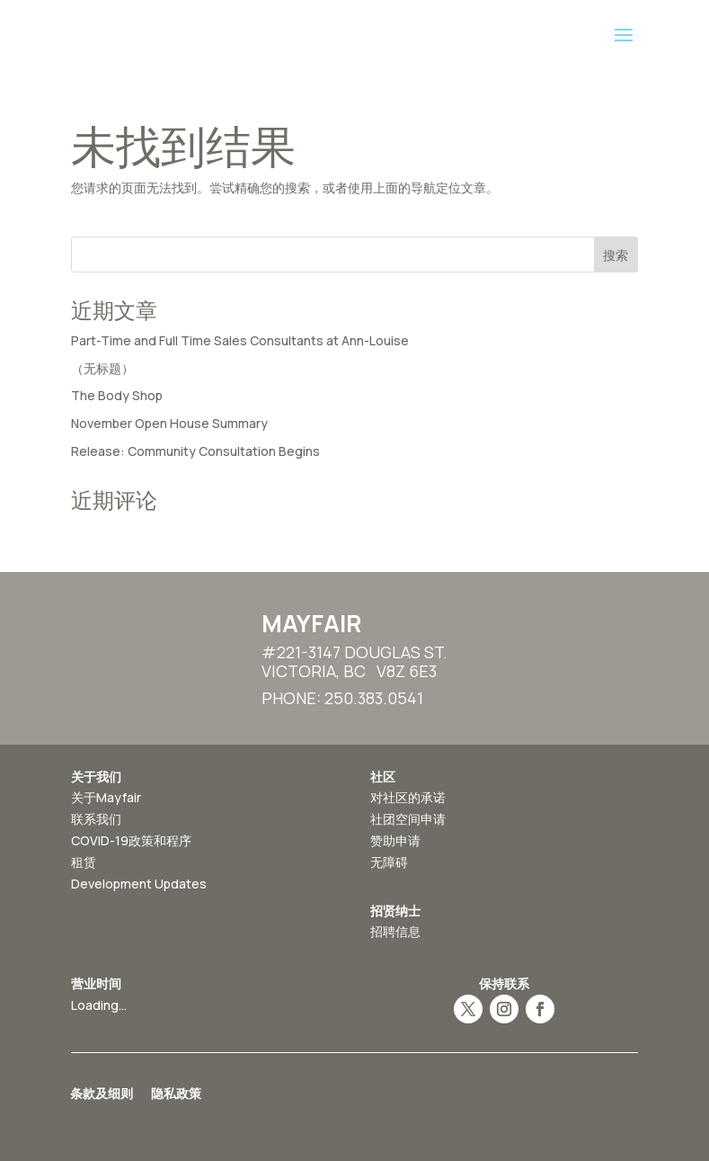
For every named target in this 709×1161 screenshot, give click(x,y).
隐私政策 (176, 1094)
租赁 (83, 862)
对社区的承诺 (408, 797)
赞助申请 (395, 840)
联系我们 (96, 818)
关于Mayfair (106, 797)
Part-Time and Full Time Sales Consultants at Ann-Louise (240, 340)
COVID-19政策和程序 (131, 840)
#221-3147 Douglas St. (354, 652)
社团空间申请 (408, 818)
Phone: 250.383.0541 (342, 698)
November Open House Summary (169, 423)
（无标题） (102, 368)
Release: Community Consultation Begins (195, 451)
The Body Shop (117, 395)
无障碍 (389, 862)
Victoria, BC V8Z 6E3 (349, 671)
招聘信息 (395, 931)
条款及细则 (101, 1094)
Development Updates (139, 883)
